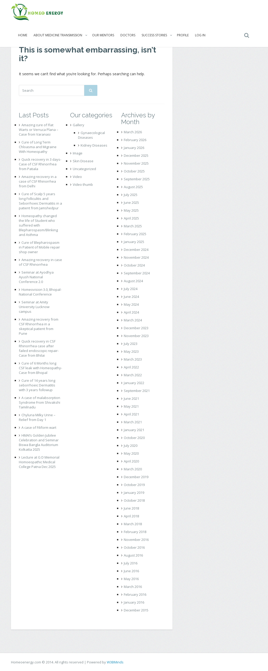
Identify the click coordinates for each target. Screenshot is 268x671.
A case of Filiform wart (38, 427)
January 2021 (134, 429)
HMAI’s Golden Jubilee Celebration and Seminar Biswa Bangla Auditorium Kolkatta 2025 (39, 442)
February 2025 (135, 234)
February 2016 (135, 594)
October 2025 (134, 171)
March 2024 (133, 320)
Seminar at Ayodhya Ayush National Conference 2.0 (36, 277)
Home (22, 35)
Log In (200, 35)
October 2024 (134, 265)
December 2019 (136, 477)
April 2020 (131, 461)
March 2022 (133, 375)
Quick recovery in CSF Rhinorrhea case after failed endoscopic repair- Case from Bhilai (39, 348)
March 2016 (133, 586)
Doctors (127, 35)
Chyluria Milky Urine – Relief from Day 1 (37, 417)
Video (77, 176)
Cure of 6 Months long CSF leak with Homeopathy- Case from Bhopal (40, 368)
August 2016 (133, 555)
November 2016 (136, 539)
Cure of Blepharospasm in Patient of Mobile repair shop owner (39, 247)
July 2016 (130, 563)
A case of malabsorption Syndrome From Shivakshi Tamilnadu (39, 402)
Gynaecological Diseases (91, 135)
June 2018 (131, 508)
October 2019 (134, 484)
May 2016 (131, 578)
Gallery (78, 125)
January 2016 (134, 602)
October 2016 (134, 547)
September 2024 (137, 273)
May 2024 (131, 304)
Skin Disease (83, 161)
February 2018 (135, 531)
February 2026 (135, 139)
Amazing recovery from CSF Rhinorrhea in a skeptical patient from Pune (38, 326)
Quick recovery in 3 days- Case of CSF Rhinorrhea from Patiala (40, 164)
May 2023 (131, 351)
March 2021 (133, 422)
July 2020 (130, 445)
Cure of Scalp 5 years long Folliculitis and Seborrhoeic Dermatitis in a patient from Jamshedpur (40, 201)
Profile (183, 35)
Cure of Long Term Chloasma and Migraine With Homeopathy (38, 147)
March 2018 (133, 524)
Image (77, 153)
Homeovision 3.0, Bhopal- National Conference (40, 292)
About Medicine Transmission (58, 35)
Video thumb (83, 184)
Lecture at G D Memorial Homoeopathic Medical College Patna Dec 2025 (39, 462)
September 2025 (137, 179)
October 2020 (134, 437)
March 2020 (133, 469)
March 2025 (133, 226)
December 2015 (136, 610)
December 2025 (136, 155)
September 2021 (137, 390)
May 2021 (131, 406)
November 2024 (136, 257)
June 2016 (131, 571)
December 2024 (136, 249)
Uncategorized (84, 168)
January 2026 (134, 147)
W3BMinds (115, 662)
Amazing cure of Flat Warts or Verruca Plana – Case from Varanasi (38, 130)
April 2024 (131, 312)
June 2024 (131, 296)
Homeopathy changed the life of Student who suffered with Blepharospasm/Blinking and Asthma (38, 225)
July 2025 (130, 194)
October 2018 (134, 500)
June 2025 (131, 202)
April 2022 (131, 367)
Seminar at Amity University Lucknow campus (34, 307)
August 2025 (133, 186)
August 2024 (133, 281)
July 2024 (130, 288)
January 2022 (134, 382)
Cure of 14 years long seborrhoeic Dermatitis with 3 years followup (37, 385)
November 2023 (136, 335)
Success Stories (154, 35)
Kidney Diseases (94, 145)
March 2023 (133, 359)
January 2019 (134, 492)
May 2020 (131, 453)
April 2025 (131, 218)
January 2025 (134, 241)
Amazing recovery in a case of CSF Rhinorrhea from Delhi (38, 181)
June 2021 (131, 398)
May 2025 (131, 210)
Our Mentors (103, 35)
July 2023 (130, 343)
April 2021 (131, 414)
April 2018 (131, 516)
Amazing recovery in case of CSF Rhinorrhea (40, 262)
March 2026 (133, 132)
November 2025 (136, 163)
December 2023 (136, 328)
